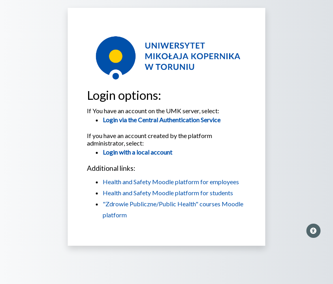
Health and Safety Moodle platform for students (168, 192)
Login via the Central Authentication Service (161, 119)
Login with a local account (137, 152)
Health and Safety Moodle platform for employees (171, 181)
